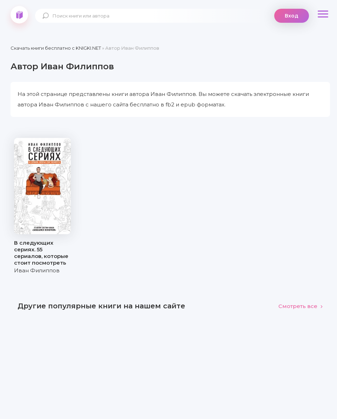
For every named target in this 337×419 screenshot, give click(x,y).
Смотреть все (300, 306)
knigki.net (19, 14)
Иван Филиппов (37, 270)
